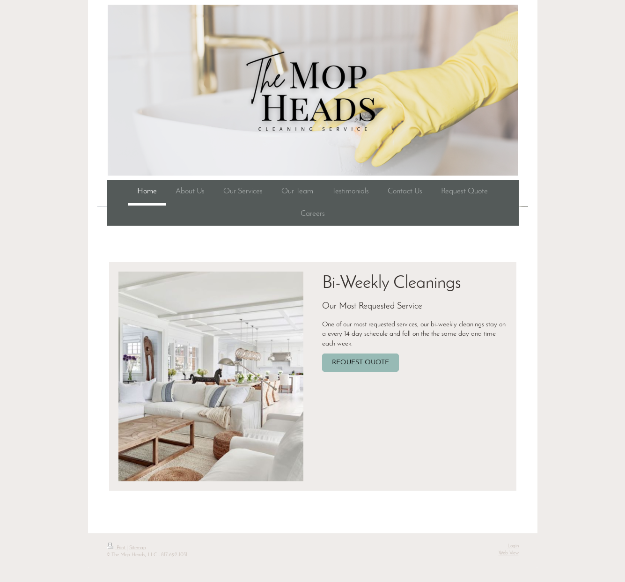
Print (116, 548)
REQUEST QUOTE (360, 362)
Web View (509, 553)
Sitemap (137, 548)
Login (513, 546)
